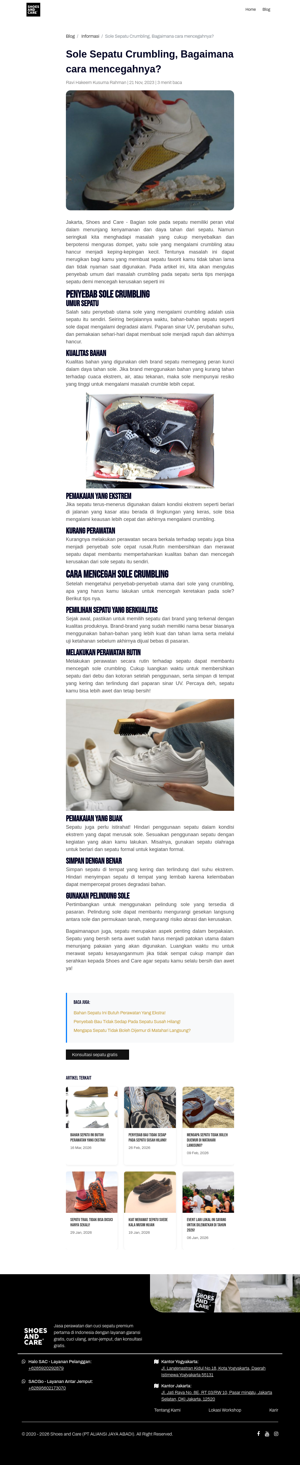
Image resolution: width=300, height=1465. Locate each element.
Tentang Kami (167, 1410)
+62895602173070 (47, 1388)
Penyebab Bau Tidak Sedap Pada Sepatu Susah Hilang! (127, 1021)
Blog (266, 9)
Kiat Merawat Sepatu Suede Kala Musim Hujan (148, 1222)
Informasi (90, 36)
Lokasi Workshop (225, 1410)
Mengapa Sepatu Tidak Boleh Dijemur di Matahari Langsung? (132, 1030)
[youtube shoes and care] (267, 1434)
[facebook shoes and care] (258, 1434)
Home (250, 9)
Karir (273, 1410)
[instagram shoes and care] (276, 1434)
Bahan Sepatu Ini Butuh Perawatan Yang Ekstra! (119, 1012)
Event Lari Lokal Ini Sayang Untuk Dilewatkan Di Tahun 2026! (206, 1225)
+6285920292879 (46, 1368)
